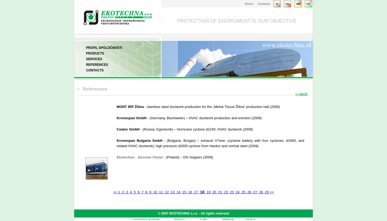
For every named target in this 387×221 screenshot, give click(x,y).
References (97, 65)
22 (226, 192)
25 (243, 192)
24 (238, 192)
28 (261, 192)
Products (95, 53)
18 (202, 192)
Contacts (264, 3)
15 (184, 192)
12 (167, 192)
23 (232, 192)
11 (161, 192)
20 (214, 192)
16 (190, 192)
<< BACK (301, 94)
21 (220, 192)
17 (196, 192)
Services (94, 59)
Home (249, 3)
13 (173, 192)
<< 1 (117, 192)
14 (178, 192)
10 (155, 192)
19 (209, 192)
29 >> (269, 192)
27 (255, 192)
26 (249, 192)
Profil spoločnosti (104, 48)
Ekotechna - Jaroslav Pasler (140, 157)
